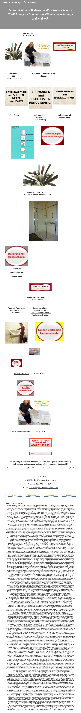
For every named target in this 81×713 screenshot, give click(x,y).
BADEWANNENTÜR (21, 374)
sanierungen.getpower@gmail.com (44, 488)
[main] (40, 14)
